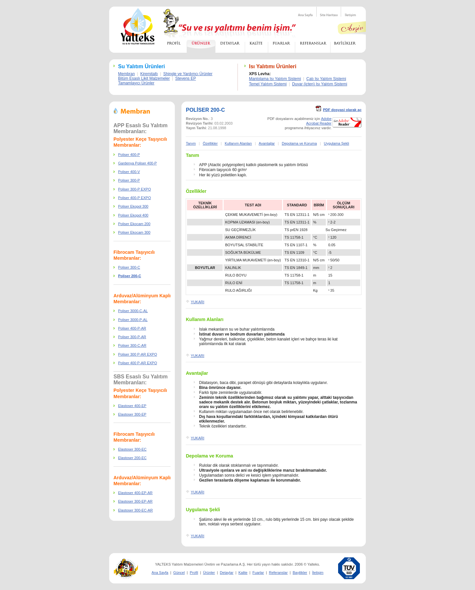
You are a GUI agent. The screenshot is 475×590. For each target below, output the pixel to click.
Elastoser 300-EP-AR (135, 501)
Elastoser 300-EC (132, 449)
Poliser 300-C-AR (132, 345)
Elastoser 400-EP (132, 406)
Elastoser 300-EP (132, 414)
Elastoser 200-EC (132, 458)
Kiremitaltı (149, 74)
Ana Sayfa (159, 573)
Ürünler (209, 573)
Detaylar (227, 573)
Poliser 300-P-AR (132, 337)
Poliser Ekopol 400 (133, 215)
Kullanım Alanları (238, 143)
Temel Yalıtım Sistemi (268, 84)
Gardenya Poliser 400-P (137, 163)
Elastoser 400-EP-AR (135, 493)
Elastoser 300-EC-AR (135, 510)
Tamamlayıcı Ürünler (136, 83)
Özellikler (210, 143)
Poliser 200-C (129, 276)
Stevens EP (185, 78)
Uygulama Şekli (336, 143)
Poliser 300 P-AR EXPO (137, 354)
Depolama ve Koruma (299, 143)
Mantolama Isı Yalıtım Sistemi (275, 78)
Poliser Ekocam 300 (134, 232)
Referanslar (278, 573)
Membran (126, 74)
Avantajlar (267, 143)
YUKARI (197, 302)
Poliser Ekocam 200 (134, 224)
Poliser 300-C (129, 267)
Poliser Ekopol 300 (133, 206)
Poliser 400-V (129, 172)
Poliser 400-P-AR (132, 328)
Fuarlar (258, 573)
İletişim (317, 573)
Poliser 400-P (129, 155)
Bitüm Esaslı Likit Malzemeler (144, 78)
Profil (194, 573)
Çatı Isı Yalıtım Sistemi (326, 78)
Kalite (243, 573)
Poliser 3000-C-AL (133, 311)
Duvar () (319, 84)
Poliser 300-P (129, 180)
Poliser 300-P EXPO (134, 189)
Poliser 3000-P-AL (132, 320)
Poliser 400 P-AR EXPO (137, 363)
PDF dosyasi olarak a (342, 110)
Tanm (191, 143)
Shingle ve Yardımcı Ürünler (187, 74)
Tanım (192, 155)
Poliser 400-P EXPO (134, 198)
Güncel (179, 573)
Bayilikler (300, 573)
